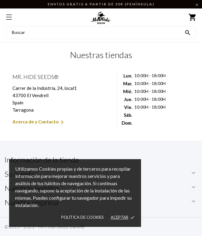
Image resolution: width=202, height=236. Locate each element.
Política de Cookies (82, 217)
